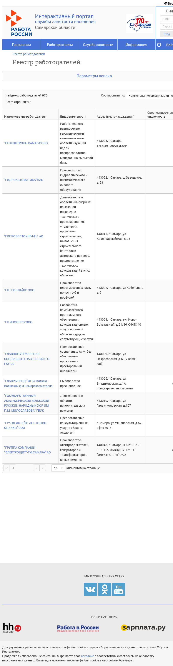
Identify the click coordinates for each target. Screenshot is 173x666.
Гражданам (21, 44)
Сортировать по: (113, 95)
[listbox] (58, 468)
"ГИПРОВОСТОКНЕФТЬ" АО (23, 236)
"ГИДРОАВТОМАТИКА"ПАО (23, 180)
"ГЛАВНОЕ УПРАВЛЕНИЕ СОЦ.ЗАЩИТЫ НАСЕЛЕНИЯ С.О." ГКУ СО (27, 359)
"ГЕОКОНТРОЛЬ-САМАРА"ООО (26, 143)
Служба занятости (98, 44)
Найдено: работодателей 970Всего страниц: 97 (26, 98)
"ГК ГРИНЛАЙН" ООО (19, 290)
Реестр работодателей (29, 54)
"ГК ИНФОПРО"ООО (18, 322)
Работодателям (60, 44)
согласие (88, 656)
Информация (136, 44)
